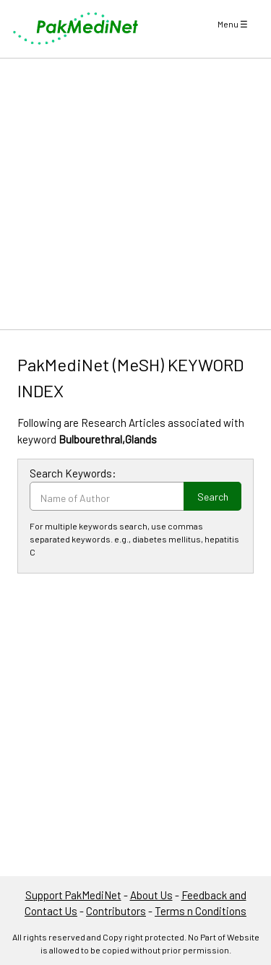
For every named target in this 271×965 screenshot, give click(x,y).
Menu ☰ (233, 24)
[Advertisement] (135, 194)
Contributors (116, 910)
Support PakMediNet (73, 894)
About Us (151, 894)
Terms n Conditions (200, 910)
